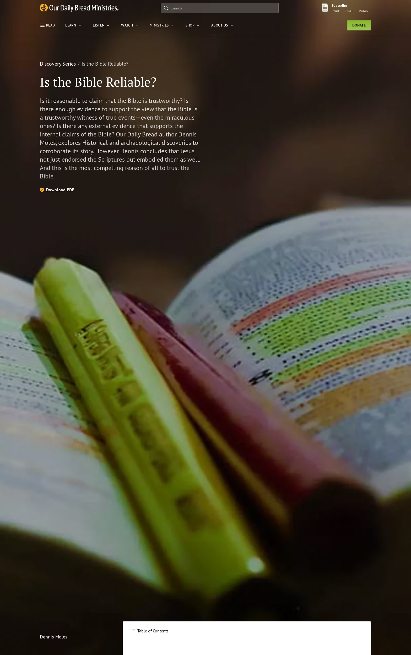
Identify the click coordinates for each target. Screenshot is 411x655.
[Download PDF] (57, 190)
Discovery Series (58, 63)
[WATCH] (130, 25)
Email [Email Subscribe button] (349, 11)
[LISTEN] (102, 25)
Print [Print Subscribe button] (335, 11)
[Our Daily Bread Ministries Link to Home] (79, 8)
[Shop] (193, 25)
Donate (359, 25)
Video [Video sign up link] (363, 11)
